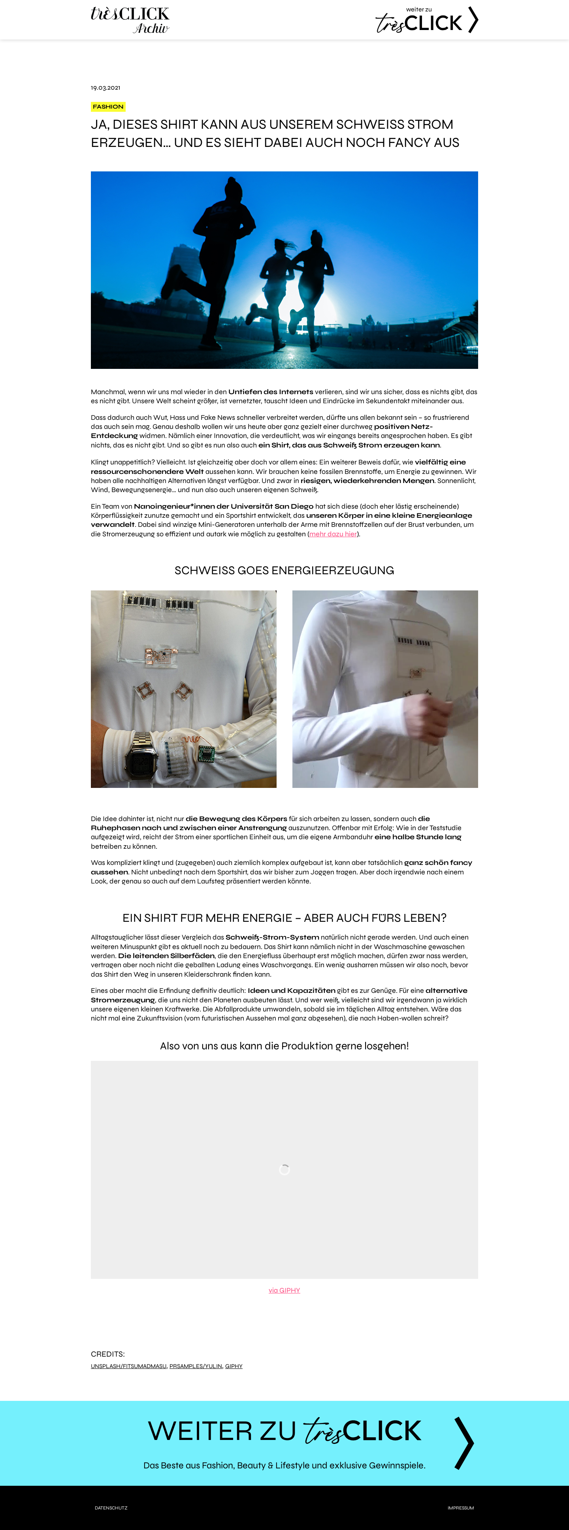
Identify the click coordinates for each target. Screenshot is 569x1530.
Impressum (461, 1508)
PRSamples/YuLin (196, 1366)
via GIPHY (284, 1290)
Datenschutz (111, 1508)
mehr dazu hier (333, 534)
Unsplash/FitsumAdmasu (128, 1366)
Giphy (234, 1366)
